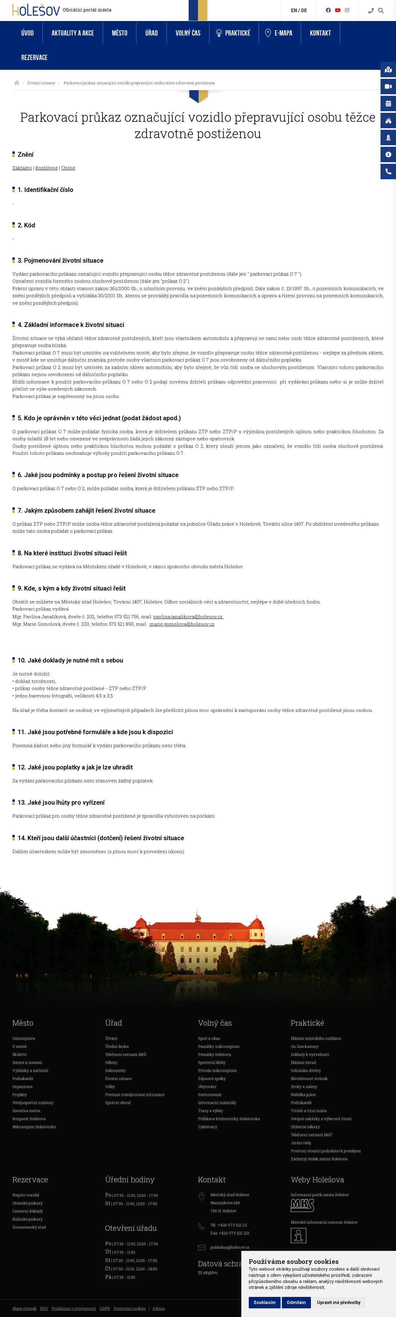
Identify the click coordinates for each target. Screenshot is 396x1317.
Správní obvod (118, 1102)
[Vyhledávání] (381, 10)
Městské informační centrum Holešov (324, 1222)
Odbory (111, 1062)
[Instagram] (347, 10)
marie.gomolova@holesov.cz (181, 624)
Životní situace (41, 82)
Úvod (27, 33)
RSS (44, 1308)
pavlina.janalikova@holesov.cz (188, 616)
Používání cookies (130, 1308)
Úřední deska (117, 1046)
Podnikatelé (22, 1078)
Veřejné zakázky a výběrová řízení (321, 1118)
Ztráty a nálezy (304, 1086)
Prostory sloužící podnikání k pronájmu (326, 1150)
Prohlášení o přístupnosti (74, 1308)
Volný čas (188, 33)
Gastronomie (209, 1094)
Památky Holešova (214, 1054)
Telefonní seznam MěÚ (125, 1054)
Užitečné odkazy (305, 1126)
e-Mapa (278, 33)
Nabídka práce (303, 1094)
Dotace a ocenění (27, 1062)
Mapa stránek (24, 1308)
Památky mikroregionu (218, 1046)
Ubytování (207, 1086)
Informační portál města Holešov (320, 1194)
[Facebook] (328, 10)
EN (294, 10)
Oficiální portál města (87, 10)
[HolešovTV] (338, 10)
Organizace (22, 1086)
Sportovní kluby (212, 1062)
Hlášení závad (303, 1062)
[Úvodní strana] (16, 82)
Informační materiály (217, 1102)
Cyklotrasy (207, 1126)
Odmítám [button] (296, 1302)
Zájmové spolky (212, 1078)
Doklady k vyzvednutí (310, 1054)
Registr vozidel (25, 1194)
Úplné (68, 168)
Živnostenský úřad (29, 1227)
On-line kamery (304, 1046)
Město (119, 33)
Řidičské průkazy (27, 1219)
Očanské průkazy (27, 1203)
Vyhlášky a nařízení (30, 1070)
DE (304, 10)
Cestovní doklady (27, 1211)
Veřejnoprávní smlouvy (33, 1102)
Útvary (111, 1038)
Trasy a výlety (210, 1110)
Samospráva (23, 1038)
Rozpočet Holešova (28, 1118)
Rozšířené (46, 168)
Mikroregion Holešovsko (34, 1126)
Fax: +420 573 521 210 (229, 1232)
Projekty (19, 1094)
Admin (159, 1308)
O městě (19, 1046)
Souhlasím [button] (265, 1302)
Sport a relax (209, 1038)
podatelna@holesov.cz (229, 1247)
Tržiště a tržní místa (309, 1110)
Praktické (233, 33)
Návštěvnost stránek (309, 1078)
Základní (22, 168)
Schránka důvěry (306, 1070)
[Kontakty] (371, 10)
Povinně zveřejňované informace (134, 1094)
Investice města (26, 1110)
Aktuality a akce (73, 33)
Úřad (151, 33)
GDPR (105, 1308)
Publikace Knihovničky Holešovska (229, 1118)
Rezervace (34, 57)
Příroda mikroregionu (217, 1070)
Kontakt (320, 33)
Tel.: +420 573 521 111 (228, 1224)
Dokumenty (115, 1070)
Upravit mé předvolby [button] (338, 1302)
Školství (19, 1054)
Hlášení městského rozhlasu (316, 1038)
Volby (110, 1086)
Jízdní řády (301, 1142)
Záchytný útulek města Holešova (319, 1158)
